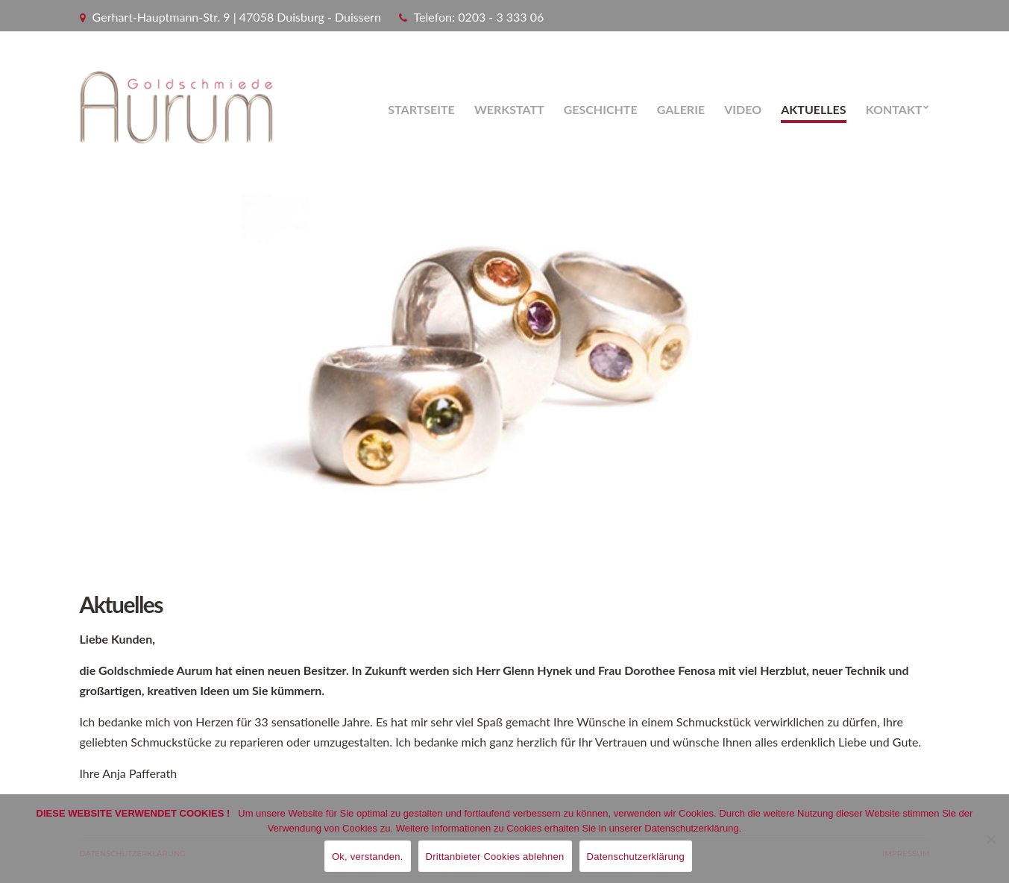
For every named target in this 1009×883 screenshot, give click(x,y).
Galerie (681, 109)
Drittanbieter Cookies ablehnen (495, 856)
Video (742, 109)
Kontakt (894, 109)
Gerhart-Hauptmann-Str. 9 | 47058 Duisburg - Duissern (236, 17)
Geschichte (601, 109)
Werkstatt (509, 109)
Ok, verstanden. (367, 856)
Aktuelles (813, 109)
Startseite (421, 109)
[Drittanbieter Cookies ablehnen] (990, 839)
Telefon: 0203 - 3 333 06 (479, 17)
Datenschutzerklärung (636, 856)
